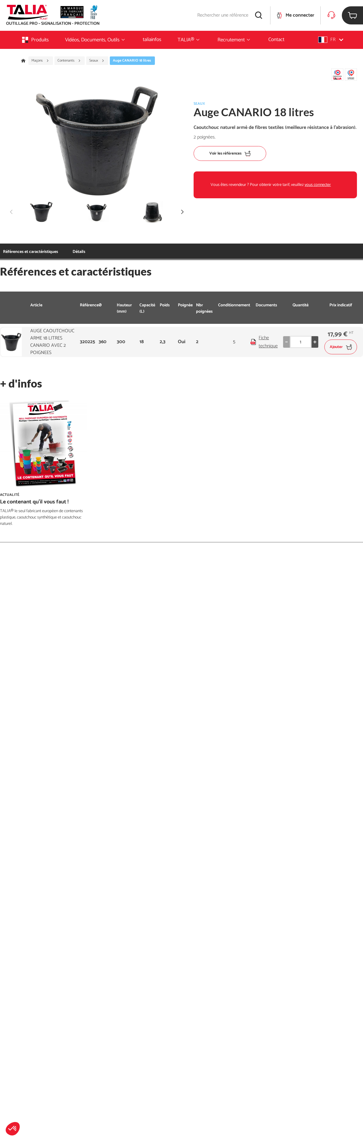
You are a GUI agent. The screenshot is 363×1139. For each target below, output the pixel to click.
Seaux (96, 60)
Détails (79, 251)
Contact (276, 39)
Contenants (69, 60)
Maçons (40, 60)
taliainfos (152, 39)
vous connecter (318, 184)
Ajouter (341, 347)
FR (330, 40)
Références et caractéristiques (30, 251)
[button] (12, 1128)
